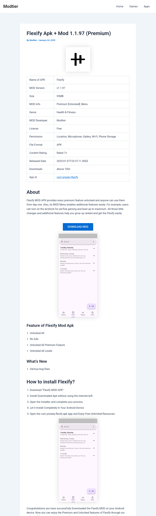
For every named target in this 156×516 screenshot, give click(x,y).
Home (121, 6)
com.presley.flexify (67, 177)
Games (135, 6)
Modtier (10, 6)
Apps (147, 6)
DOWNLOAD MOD (78, 226)
